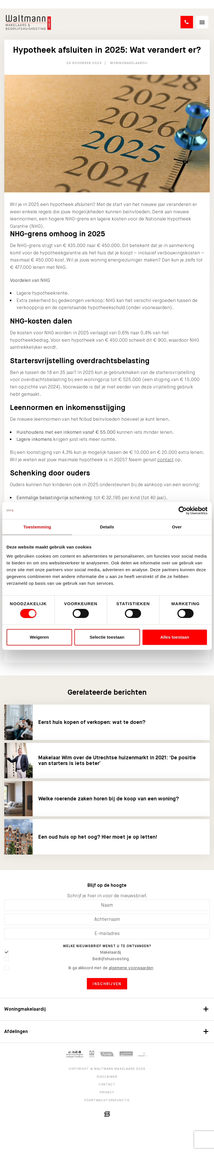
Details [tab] (107, 526)
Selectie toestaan (107, 637)
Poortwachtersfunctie (107, 1100)
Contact (107, 1084)
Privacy (107, 1092)
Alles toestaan (174, 637)
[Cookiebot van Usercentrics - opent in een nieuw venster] (182, 510)
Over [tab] (177, 526)
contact (165, 460)
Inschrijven (107, 983)
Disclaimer (107, 1077)
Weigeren (39, 637)
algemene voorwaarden (131, 967)
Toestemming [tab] (37, 526)
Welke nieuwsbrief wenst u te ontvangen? (107, 946)
